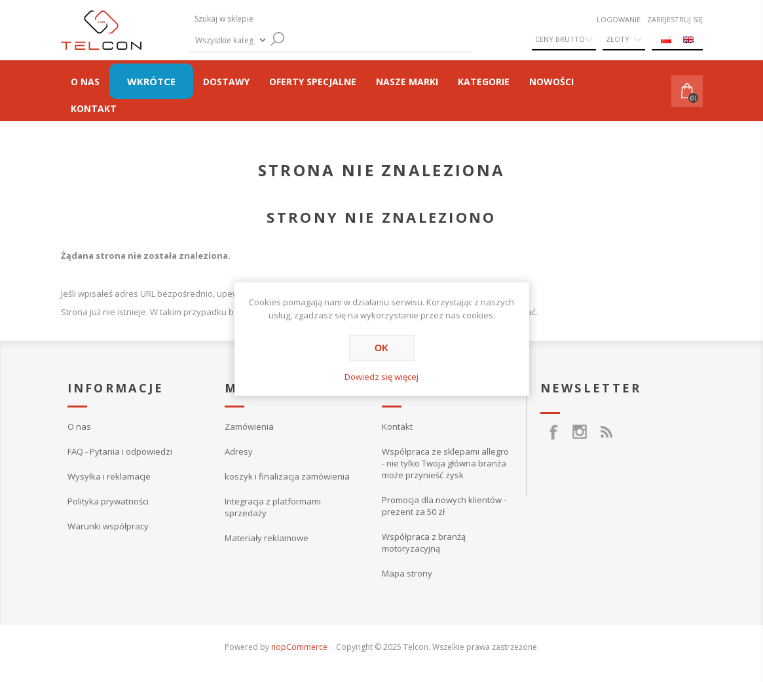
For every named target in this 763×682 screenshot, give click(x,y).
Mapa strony (407, 573)
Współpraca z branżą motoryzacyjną (424, 542)
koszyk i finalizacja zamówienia (287, 476)
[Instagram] (580, 425)
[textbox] (294, 18)
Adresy (239, 451)
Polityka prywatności (108, 501)
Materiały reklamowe (266, 538)
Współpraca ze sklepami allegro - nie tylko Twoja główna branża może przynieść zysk (445, 463)
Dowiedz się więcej (381, 377)
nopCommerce (299, 647)
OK (381, 348)
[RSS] (606, 425)
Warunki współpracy (108, 526)
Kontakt (397, 426)
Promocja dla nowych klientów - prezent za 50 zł (444, 506)
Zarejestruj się (675, 19)
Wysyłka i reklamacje (109, 476)
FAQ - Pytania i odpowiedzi (119, 451)
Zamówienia (249, 426)
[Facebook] (553, 425)
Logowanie (619, 19)
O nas (79, 426)
